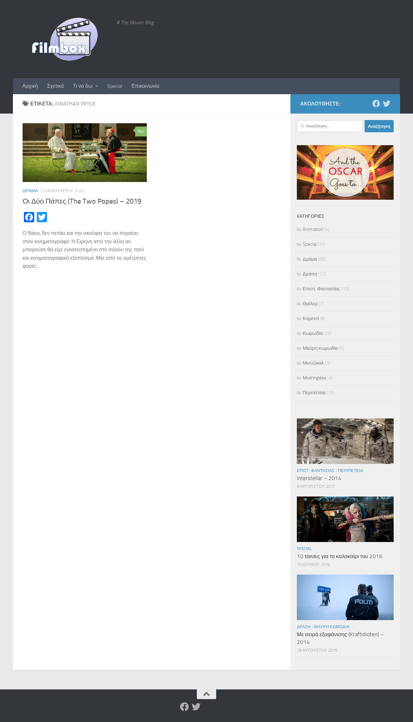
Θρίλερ (310, 303)
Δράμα (30, 191)
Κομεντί (311, 318)
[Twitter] (386, 103)
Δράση (310, 274)
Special (114, 86)
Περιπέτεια (314, 393)
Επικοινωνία (145, 86)
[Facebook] (376, 103)
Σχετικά (55, 86)
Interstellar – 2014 (319, 478)
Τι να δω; (83, 86)
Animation (313, 229)
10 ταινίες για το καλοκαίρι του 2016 (339, 556)
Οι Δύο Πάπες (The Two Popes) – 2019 (82, 201)
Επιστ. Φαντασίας (321, 289)
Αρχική (30, 86)
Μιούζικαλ (313, 363)
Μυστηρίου (314, 378)
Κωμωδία (313, 333)
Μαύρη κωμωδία (320, 348)
